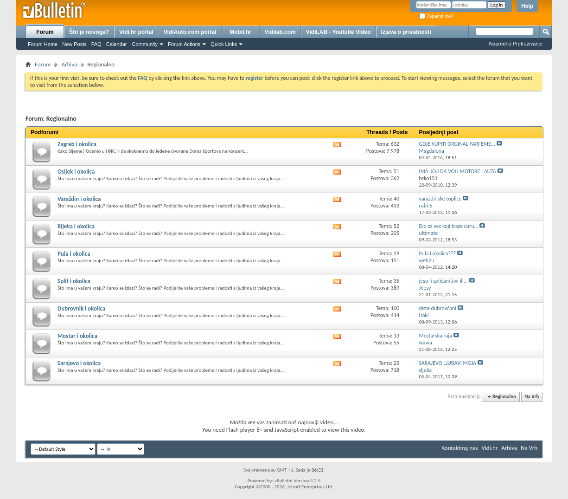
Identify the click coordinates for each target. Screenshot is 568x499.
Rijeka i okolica (76, 226)
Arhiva (69, 64)
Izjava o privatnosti (406, 32)
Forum (44, 32)
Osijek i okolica (76, 171)
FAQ (96, 44)
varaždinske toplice (440, 198)
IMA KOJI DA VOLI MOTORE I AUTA (457, 171)
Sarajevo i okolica (79, 363)
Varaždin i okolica (79, 198)
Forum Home (42, 44)
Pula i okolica (73, 253)
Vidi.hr (490, 447)
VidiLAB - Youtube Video (338, 32)
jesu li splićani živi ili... (443, 281)
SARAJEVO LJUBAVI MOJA (447, 363)
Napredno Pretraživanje (515, 43)
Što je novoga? (89, 32)
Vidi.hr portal (136, 32)
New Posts (74, 44)
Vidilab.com (280, 32)
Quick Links (224, 44)
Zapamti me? (436, 16)
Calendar (116, 44)
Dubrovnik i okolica (81, 308)
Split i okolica (73, 281)
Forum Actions (184, 44)
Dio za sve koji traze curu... (448, 226)
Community (145, 44)
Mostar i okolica (77, 335)
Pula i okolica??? (437, 253)
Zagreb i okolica (76, 144)
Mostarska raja (435, 335)
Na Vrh (531, 397)
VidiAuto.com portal (190, 32)
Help (527, 6)
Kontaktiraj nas (459, 447)
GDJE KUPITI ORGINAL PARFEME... (457, 144)
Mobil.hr (240, 32)
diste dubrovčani (437, 308)
